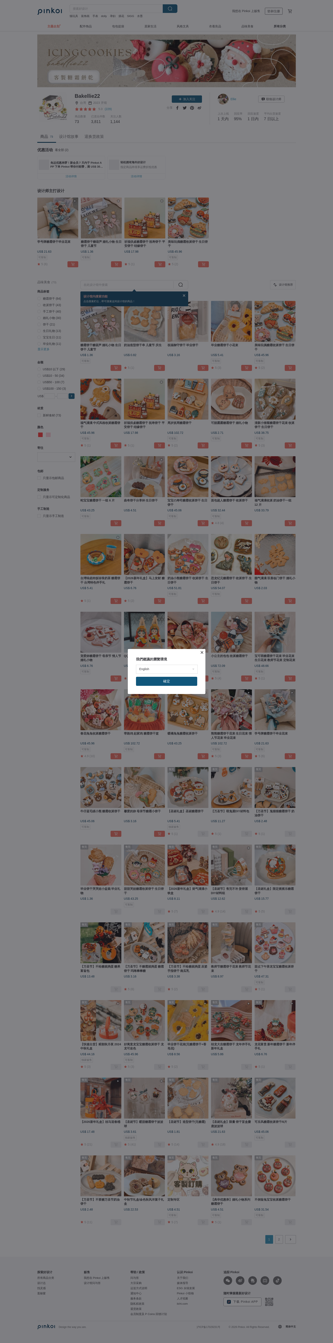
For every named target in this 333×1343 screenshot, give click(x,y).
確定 (166, 681)
